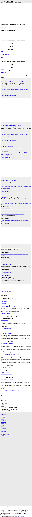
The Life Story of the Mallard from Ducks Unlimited (11, 390)
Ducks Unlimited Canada (6, 328)
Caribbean (3, 422)
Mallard (2, 57)
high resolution (12, 27)
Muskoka (22, 270)
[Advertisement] (16, 12)
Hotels (3, 425)
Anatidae (2, 44)
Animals (2, 95)
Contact (5, 506)
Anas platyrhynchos (5, 54)
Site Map (2, 506)
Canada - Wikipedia (5, 372)
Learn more (20, 516)
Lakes (3, 426)
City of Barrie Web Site (5, 367)
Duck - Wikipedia (4, 320)
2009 (25, 270)
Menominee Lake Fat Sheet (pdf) (7, 278)
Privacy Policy (11, 506)
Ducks (8, 95)
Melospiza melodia (8, 154)
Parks (2, 429)
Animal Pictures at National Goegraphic (9, 299)
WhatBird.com (4, 314)
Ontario (10, 272)
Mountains (3, 428)
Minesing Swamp (8, 90)
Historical (3, 423)
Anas (2, 47)
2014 (27, 89)
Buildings (3, 420)
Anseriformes (22, 89)
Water (14, 95)
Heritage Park (25, 186)
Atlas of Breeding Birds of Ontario (8, 306)
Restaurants (4, 431)
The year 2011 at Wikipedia (6, 333)
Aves (2, 89)
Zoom (13, 157)
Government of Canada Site (6, 374)
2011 (2, 51)
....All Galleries (4, 435)
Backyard (6, 157)
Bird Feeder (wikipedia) (5, 313)
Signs (3, 432)
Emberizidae (16, 152)
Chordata (3, 90)
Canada (2, 69)
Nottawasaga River (24, 90)
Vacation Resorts (5, 434)
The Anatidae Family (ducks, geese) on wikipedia (10, 354)
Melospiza (21, 152)
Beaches (3, 417)
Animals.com (3, 303)
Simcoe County (4, 72)
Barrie (2, 65)
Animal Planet (4, 301)
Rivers (11, 95)
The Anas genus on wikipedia (7, 343)
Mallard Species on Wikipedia (7, 379)
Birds (6, 95)
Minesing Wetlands (16, 90)
